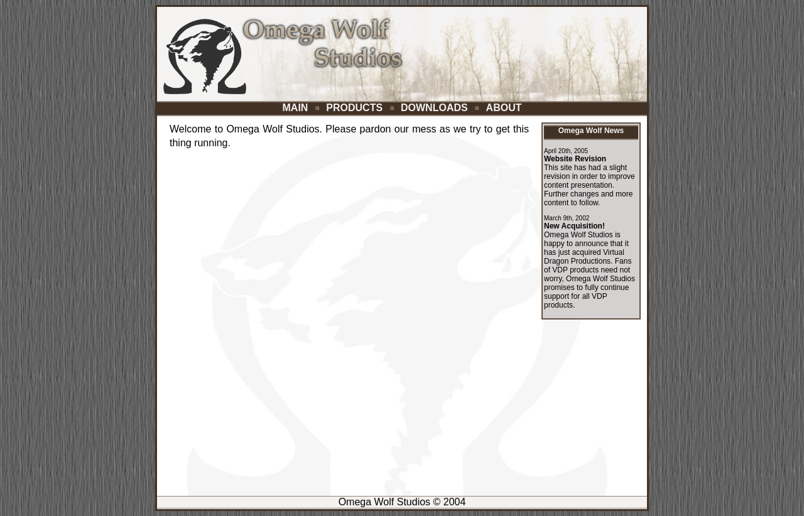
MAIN (295, 107)
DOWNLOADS (434, 107)
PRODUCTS (354, 107)
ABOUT (504, 107)
